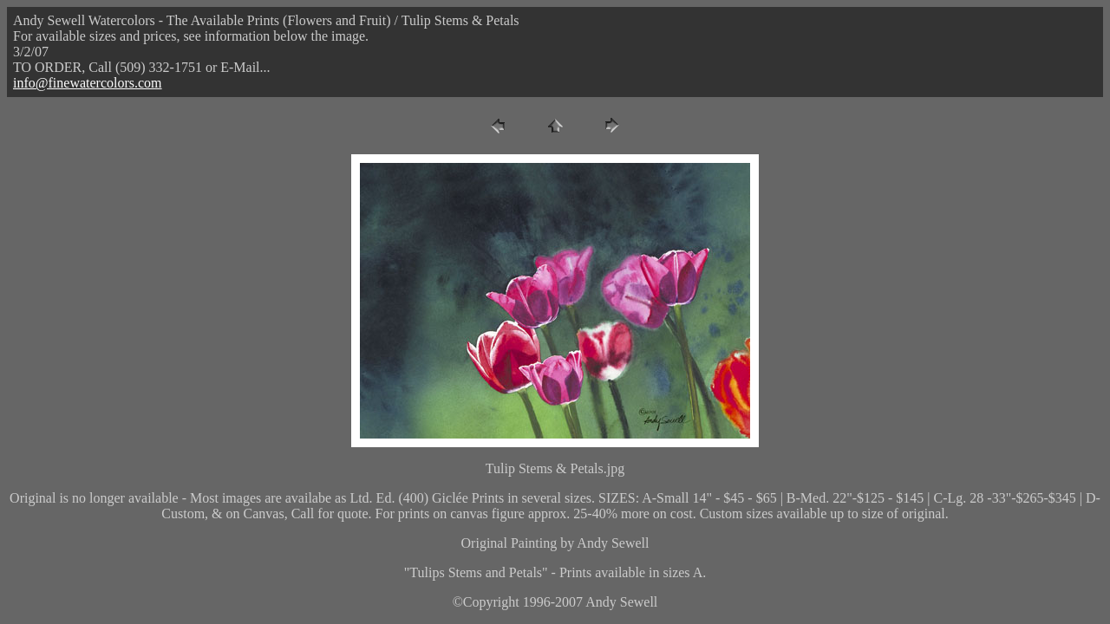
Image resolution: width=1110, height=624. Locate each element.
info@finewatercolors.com (87, 82)
